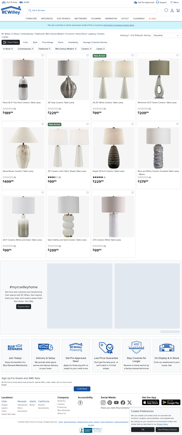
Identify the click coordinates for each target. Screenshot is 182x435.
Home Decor (81, 34)
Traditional (40, 34)
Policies (96, 422)
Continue (82, 389)
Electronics (63, 18)
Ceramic (101, 34)
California (43, 401)
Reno (20, 408)
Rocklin (41, 405)
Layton (5, 408)
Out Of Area (9, 2)
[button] (11, 42)
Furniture (31, 18)
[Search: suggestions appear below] (92, 10)
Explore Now (23, 306)
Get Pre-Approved (144, 2)
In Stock (16, 34)
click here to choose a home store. (118, 25)
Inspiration (111, 18)
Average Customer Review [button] (95, 42)
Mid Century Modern (55, 34)
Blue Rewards (63, 410)
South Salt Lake (9, 414)
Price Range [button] (47, 42)
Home (61, 422)
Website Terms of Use (85, 422)
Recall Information (70, 422)
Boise (32, 405)
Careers (60, 404)
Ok (143, 429)
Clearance (139, 18)
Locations (7, 397)
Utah (4, 401)
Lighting (92, 34)
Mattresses (81, 18)
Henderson (23, 405)
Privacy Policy (162, 424)
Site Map (91, 425)
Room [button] (60, 42)
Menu (174, 2)
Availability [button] (73, 42)
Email (4, 385)
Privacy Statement (107, 422)
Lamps (5, 37)
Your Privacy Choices (167, 429)
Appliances (47, 18)
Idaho (33, 401)
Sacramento (43, 408)
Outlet (125, 18)
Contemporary (27, 34)
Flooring (96, 18)
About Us (61, 413)
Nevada (22, 401)
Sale (152, 18)
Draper (5, 405)
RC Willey (6, 34)
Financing (61, 407)
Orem (4, 411)
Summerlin (22, 411)
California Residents (121, 422)
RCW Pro (61, 401)
